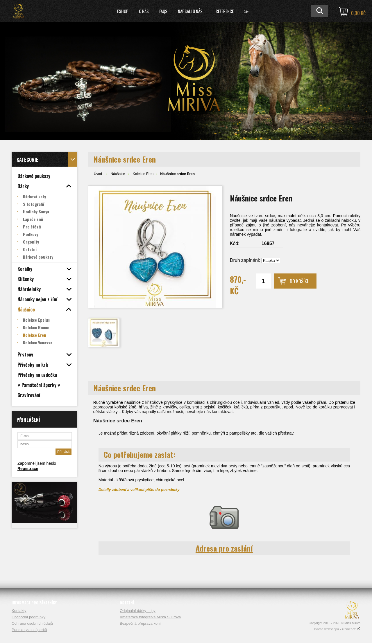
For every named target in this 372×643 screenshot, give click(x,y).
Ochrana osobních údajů (32, 623)
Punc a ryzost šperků (29, 630)
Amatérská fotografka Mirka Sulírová (150, 617)
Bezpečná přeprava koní (140, 623)
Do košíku (300, 281)
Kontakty (19, 610)
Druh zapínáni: (245, 260)
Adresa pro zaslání (224, 548)
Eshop (122, 11)
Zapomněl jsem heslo (36, 463)
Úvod (98, 174)
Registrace (27, 468)
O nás (144, 11)
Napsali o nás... (191, 11)
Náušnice (117, 174)
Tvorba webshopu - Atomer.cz (336, 629)
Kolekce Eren (143, 174)
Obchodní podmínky (28, 617)
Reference (225, 11)
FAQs (163, 11)
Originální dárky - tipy (137, 610)
